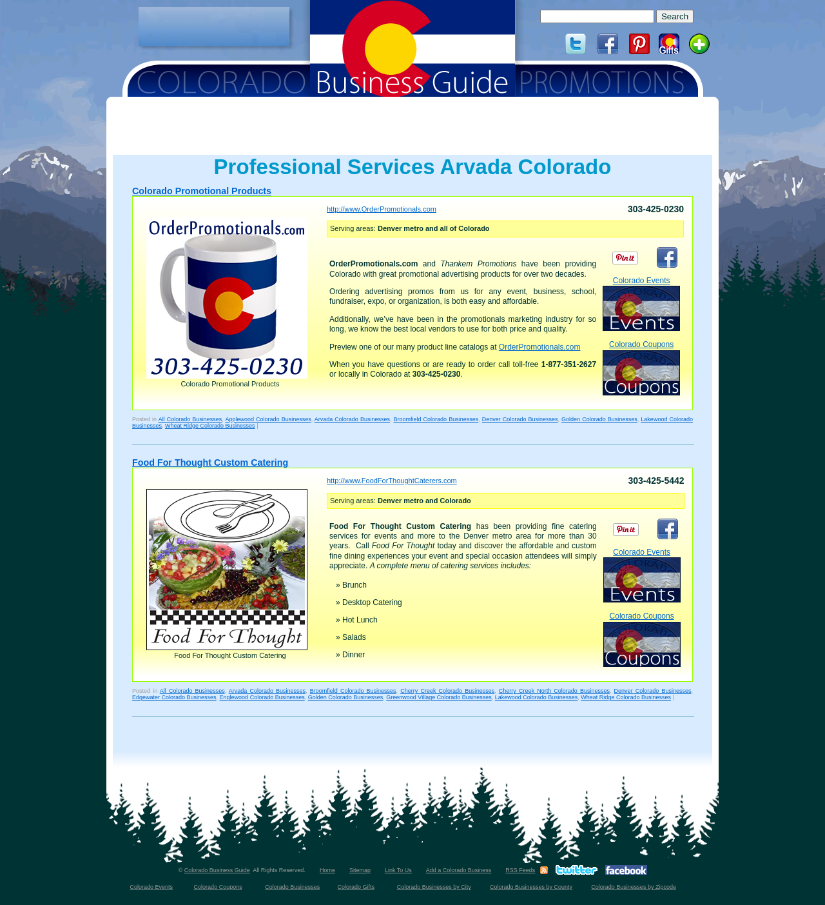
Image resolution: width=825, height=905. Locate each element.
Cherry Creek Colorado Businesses (447, 691)
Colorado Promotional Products (201, 191)
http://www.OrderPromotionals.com (381, 209)
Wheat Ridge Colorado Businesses (210, 426)
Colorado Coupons (641, 367)
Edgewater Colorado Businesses (174, 697)
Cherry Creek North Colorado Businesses (554, 691)
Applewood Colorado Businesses (268, 419)
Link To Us (398, 870)
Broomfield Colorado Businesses (436, 419)
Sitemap (360, 870)
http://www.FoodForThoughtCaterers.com (392, 480)
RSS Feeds (520, 870)
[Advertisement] (214, 26)
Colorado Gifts (356, 887)
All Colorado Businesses (190, 419)
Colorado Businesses (292, 887)
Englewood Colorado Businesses (262, 697)
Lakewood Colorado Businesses (536, 697)
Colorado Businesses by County (531, 887)
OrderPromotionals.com (540, 347)
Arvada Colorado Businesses (352, 419)
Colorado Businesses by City (434, 887)
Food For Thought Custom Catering (210, 462)
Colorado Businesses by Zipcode (633, 887)
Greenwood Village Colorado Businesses (438, 697)
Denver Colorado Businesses (520, 419)
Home (327, 870)
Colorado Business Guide (217, 870)
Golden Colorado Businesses (599, 419)
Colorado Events (641, 303)
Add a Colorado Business (459, 870)
